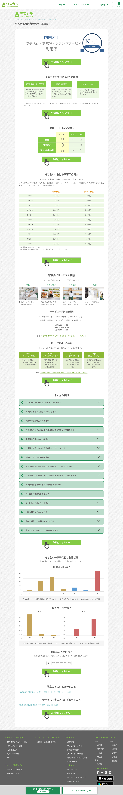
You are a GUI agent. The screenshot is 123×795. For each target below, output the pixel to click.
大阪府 (114, 745)
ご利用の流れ (12, 750)
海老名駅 (23, 692)
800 (61, 663)
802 (69, 663)
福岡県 (99, 764)
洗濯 (56, 704)
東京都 (99, 745)
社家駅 (40, 692)
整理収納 (28, 704)
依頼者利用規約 (73, 750)
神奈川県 (41, 19)
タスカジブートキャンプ (76, 777)
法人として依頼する (14, 769)
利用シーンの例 (13, 753)
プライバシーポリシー (75, 746)
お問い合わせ (72, 761)
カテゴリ (30, 19)
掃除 (21, 704)
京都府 (114, 753)
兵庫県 (114, 749)
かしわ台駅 (66, 692)
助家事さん (71, 773)
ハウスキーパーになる (79, 4)
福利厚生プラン (13, 773)
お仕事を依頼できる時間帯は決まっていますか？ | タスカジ (63, 336)
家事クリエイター (74, 781)
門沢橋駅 (32, 692)
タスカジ (19, 19)
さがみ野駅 (55, 692)
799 (57, 663)
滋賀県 (114, 761)
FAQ (8, 757)
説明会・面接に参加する (46, 742)
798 (53, 663)
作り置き (42, 704)
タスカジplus (72, 769)
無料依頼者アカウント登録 (17, 742)
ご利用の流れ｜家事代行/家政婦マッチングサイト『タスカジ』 (63, 372)
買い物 (50, 704)
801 (65, 663)
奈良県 (114, 757)
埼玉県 (99, 757)
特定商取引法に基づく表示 (77, 757)
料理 (35, 704)
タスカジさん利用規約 (75, 753)
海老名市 (53, 19)
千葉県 (99, 753)
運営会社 (70, 742)
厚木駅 (46, 692)
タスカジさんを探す (14, 746)
